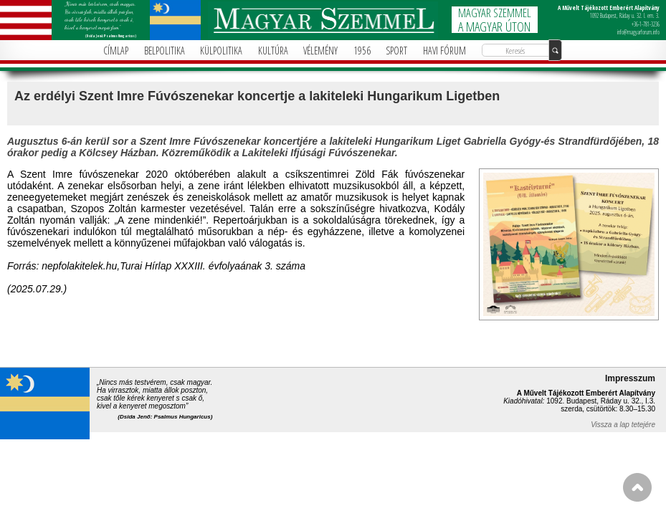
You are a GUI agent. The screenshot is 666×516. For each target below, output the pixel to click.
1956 (362, 50)
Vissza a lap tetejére (623, 425)
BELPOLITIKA (164, 50)
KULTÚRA (273, 50)
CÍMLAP (115, 50)
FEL (637, 487)
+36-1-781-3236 (646, 24)
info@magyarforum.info (638, 32)
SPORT (396, 50)
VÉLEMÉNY (320, 50)
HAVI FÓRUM (444, 50)
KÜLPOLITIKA (221, 50)
